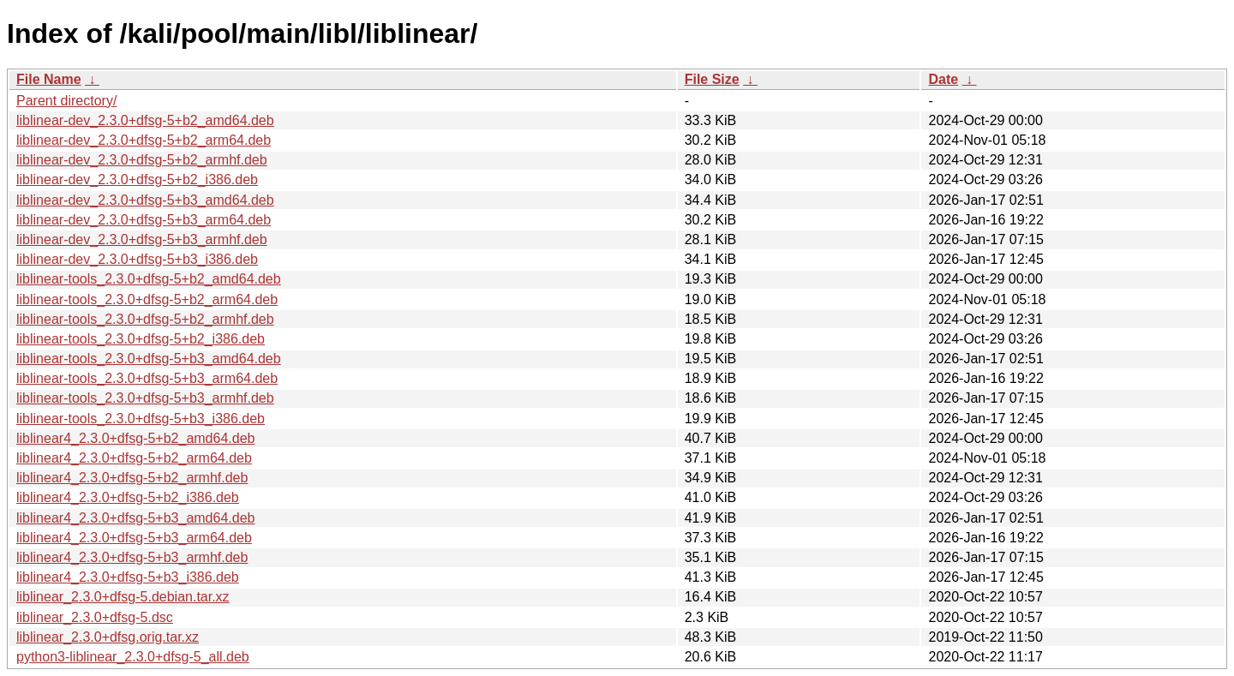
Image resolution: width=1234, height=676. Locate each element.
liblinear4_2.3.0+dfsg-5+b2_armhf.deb (132, 477)
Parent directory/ (66, 100)
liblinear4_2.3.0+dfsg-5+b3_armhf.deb (132, 557)
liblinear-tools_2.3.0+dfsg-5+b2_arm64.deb (147, 299)
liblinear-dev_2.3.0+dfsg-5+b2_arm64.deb (143, 140)
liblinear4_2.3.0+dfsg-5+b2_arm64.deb (134, 458)
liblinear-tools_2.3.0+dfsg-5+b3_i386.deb (140, 418)
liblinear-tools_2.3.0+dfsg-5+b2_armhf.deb (145, 319)
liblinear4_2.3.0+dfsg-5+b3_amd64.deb (135, 518)
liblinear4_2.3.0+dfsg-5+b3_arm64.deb (134, 537)
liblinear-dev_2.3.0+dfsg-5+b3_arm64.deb (143, 219)
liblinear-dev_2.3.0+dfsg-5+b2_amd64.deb (145, 120)
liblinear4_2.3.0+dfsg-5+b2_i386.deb (127, 497)
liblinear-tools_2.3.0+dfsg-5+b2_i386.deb (140, 339)
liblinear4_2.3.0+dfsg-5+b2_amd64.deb (135, 438)
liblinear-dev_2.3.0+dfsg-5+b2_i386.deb (137, 179)
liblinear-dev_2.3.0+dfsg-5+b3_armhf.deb (141, 239)
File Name (48, 79)
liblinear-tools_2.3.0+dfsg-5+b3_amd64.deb (148, 358)
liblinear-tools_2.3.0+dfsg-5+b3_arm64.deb (147, 378)
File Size (712, 79)
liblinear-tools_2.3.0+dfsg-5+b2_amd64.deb (148, 279)
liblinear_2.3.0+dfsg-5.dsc (94, 617)
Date (943, 79)
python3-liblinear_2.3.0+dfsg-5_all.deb (132, 656)
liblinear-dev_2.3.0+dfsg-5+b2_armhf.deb (141, 160)
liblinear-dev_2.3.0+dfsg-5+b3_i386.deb (137, 259)
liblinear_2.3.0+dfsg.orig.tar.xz (107, 637)
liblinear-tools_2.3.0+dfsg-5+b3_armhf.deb (145, 398)
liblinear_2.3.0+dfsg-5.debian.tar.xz (123, 596)
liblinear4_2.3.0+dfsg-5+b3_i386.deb (127, 577)
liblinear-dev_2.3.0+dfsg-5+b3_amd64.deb (145, 200)
